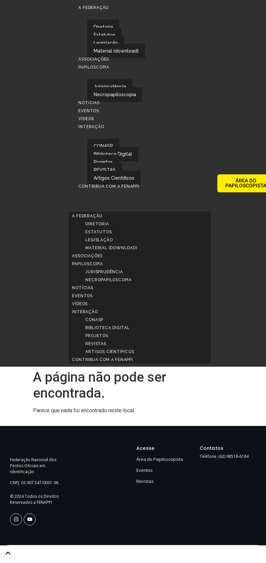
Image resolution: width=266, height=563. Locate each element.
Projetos (103, 162)
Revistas (145, 481)
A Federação (93, 7)
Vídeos (86, 118)
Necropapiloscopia (115, 94)
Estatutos (104, 35)
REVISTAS (105, 170)
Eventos (88, 110)
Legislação (106, 43)
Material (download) (116, 51)
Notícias (88, 102)
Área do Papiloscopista (159, 459)
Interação (91, 126)
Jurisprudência (110, 86)
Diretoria (103, 27)
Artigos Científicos (114, 178)
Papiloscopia (93, 67)
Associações (93, 59)
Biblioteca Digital (113, 154)
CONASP (103, 146)
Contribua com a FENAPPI (108, 186)
